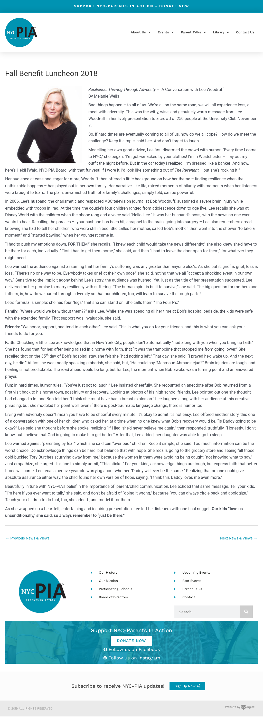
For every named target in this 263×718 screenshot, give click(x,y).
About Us (141, 32)
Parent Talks (193, 32)
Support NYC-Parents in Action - (131, 5)
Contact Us (245, 32)
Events (166, 32)
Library (221, 32)
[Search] (246, 612)
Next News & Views (237, 538)
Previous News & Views (29, 538)
